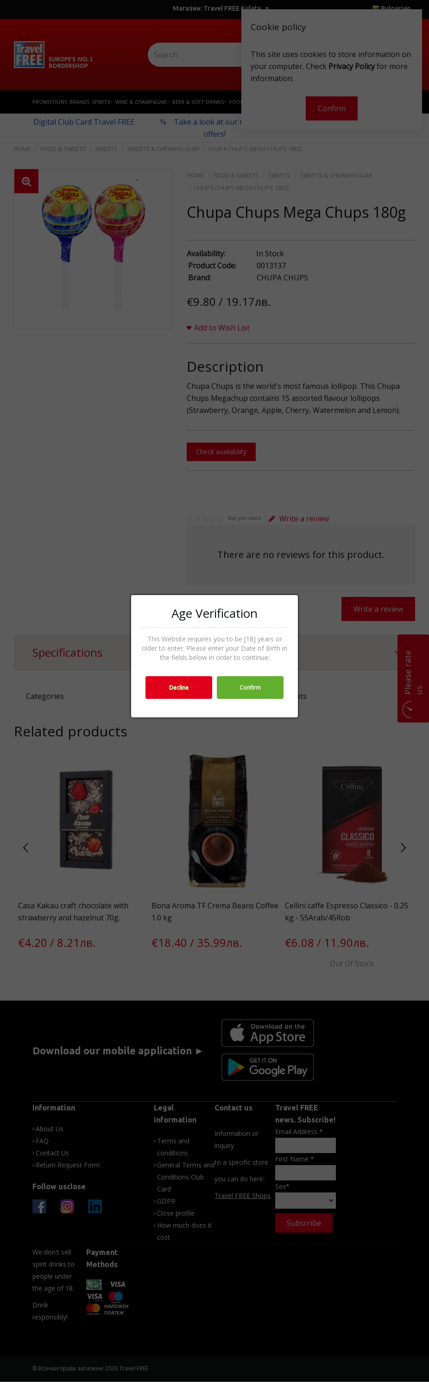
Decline (179, 687)
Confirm (250, 687)
